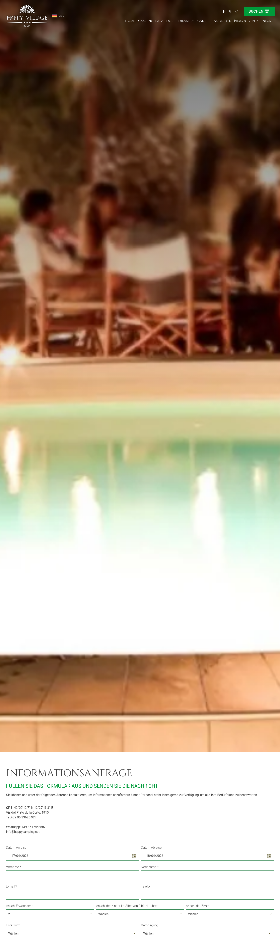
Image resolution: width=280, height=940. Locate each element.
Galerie (203, 21)
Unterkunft (13, 925)
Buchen (259, 11)
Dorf (170, 21)
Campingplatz (150, 21)
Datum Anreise (16, 847)
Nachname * (150, 867)
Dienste (186, 21)
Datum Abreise (151, 847)
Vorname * (13, 867)
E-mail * (11, 886)
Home (130, 21)
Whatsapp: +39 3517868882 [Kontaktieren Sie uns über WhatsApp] (26, 827)
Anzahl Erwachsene (19, 906)
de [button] (58, 16)
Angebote (222, 21)
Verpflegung (149, 925)
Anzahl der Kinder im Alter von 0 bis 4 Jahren (127, 906)
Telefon (146, 886)
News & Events (246, 21)
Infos (267, 21)
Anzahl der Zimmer (199, 906)
